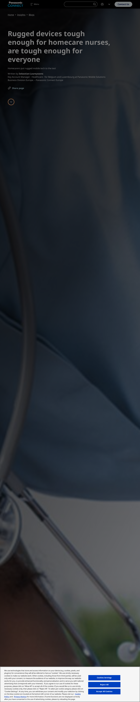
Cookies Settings (104, 677)
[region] (70, 684)
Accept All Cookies (104, 691)
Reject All (104, 684)
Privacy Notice (20, 696)
